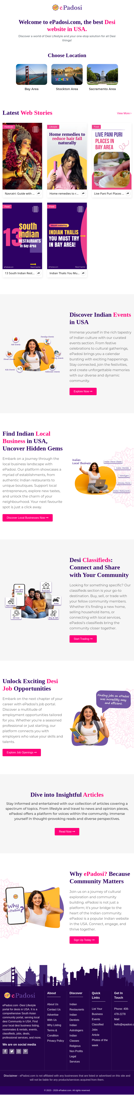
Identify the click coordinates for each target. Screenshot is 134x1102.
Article (95, 1034)
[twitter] (11, 1051)
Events (96, 1019)
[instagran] (18, 1051)
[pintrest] (25, 1051)
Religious (75, 1046)
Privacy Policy (55, 1040)
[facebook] (5, 1051)
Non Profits (76, 1051)
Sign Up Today (84, 940)
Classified (98, 1024)
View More (124, 113)
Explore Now (83, 391)
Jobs (95, 1029)
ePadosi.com (65, 1090)
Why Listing (54, 1025)
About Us (52, 1004)
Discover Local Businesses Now (27, 517)
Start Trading (83, 638)
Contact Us (53, 1009)
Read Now (67, 831)
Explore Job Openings (22, 752)
